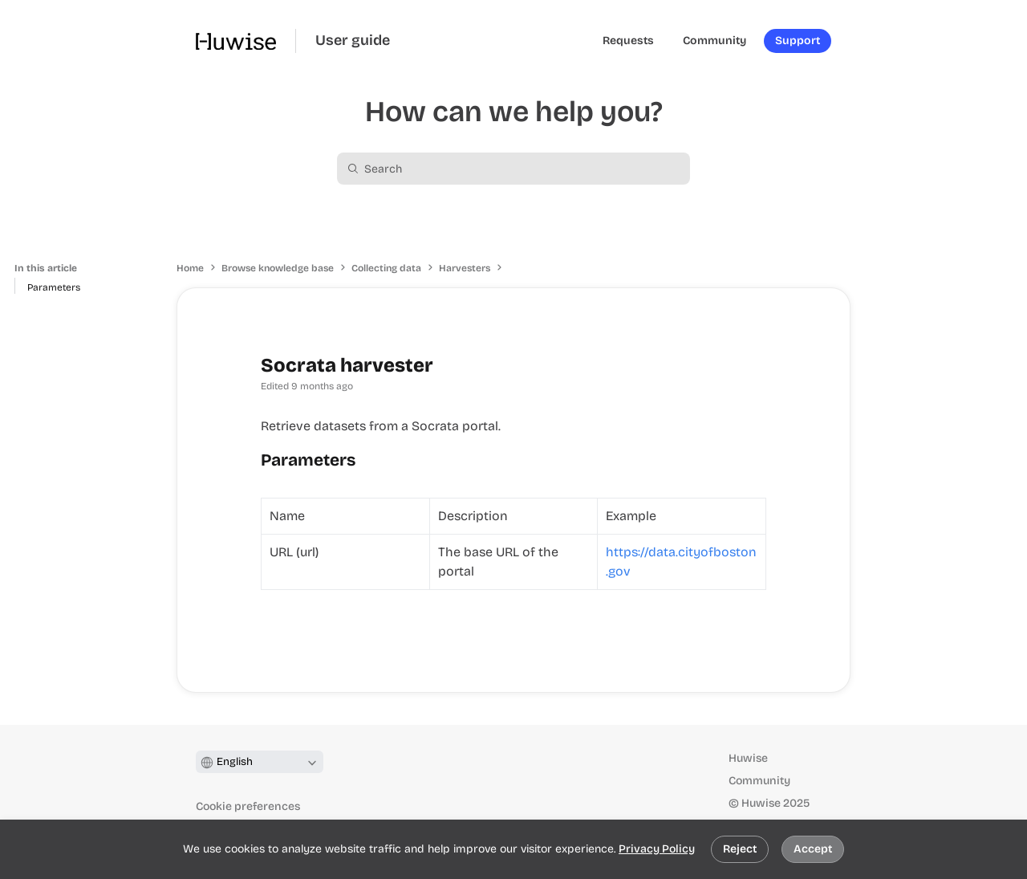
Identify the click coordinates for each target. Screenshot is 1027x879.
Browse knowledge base (277, 268)
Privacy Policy (657, 849)
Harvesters (464, 268)
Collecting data (386, 268)
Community (759, 780)
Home (190, 268)
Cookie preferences (248, 806)
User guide (352, 40)
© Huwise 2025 (769, 803)
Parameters (53, 287)
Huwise (748, 758)
